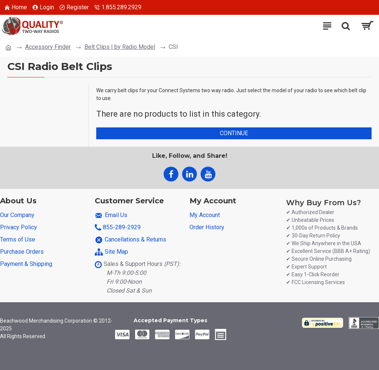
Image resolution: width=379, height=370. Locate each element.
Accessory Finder (48, 46)
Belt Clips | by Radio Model (119, 46)
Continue (234, 133)
